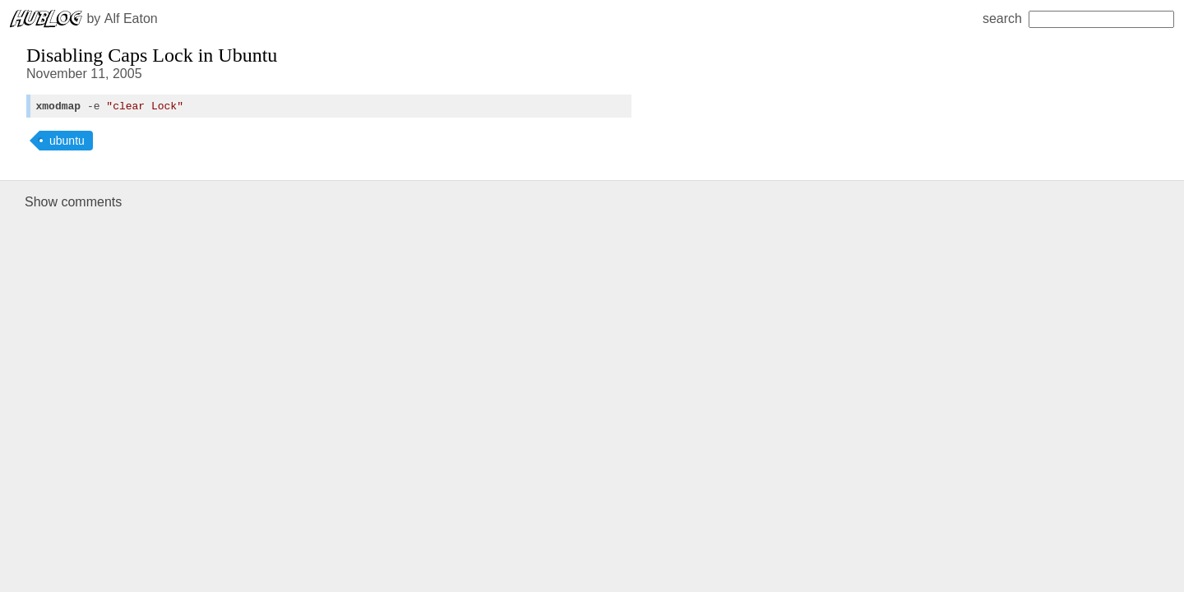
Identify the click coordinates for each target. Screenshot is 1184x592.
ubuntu (67, 143)
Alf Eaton (131, 18)
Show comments (73, 204)
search (1078, 18)
